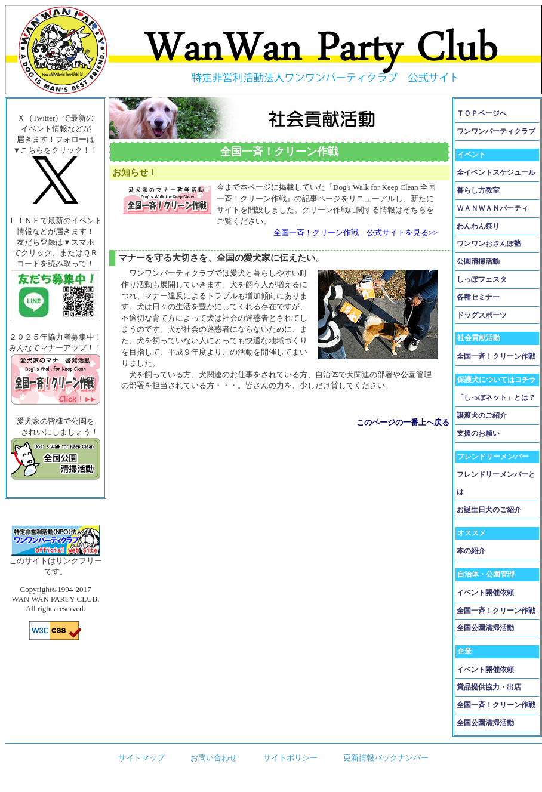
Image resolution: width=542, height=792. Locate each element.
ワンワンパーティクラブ (496, 131)
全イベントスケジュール (496, 172)
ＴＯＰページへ (482, 113)
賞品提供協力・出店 (489, 687)
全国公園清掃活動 (485, 628)
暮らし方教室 (478, 190)
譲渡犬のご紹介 (482, 415)
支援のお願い (478, 433)
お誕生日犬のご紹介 (489, 510)
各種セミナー (478, 297)
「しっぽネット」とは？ (496, 397)
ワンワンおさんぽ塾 (489, 243)
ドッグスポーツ (482, 315)
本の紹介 (471, 551)
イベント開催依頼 (485, 592)
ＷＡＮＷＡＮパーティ (492, 208)
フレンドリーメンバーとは (496, 483)
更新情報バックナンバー (386, 757)
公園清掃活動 (478, 261)
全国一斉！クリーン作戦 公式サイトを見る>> (355, 232)
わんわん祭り (478, 226)
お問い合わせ (213, 757)
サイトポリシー (290, 757)
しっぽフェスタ (482, 279)
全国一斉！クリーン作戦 (496, 356)
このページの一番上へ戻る (402, 422)
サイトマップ (141, 757)
